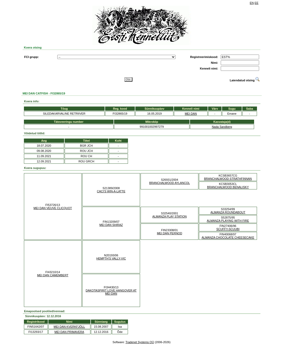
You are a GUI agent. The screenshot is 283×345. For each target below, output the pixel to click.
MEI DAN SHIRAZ (111, 224)
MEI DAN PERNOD (169, 233)
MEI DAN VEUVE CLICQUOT (53, 208)
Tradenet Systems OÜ (139, 342)
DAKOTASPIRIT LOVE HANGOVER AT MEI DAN (111, 292)
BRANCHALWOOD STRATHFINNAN (228, 178)
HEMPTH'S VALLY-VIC (111, 258)
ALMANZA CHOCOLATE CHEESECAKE (228, 237)
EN (252, 2)
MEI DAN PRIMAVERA (69, 331)
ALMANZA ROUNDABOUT (227, 212)
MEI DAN (191, 113)
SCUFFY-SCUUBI (227, 229)
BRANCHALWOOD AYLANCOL (169, 182)
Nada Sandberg (222, 126)
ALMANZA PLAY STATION (169, 216)
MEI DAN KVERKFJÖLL (69, 326)
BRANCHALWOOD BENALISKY (228, 187)
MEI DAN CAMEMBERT (52, 275)
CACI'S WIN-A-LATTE (111, 191)
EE (257, 2)
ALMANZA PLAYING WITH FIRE (228, 220)
